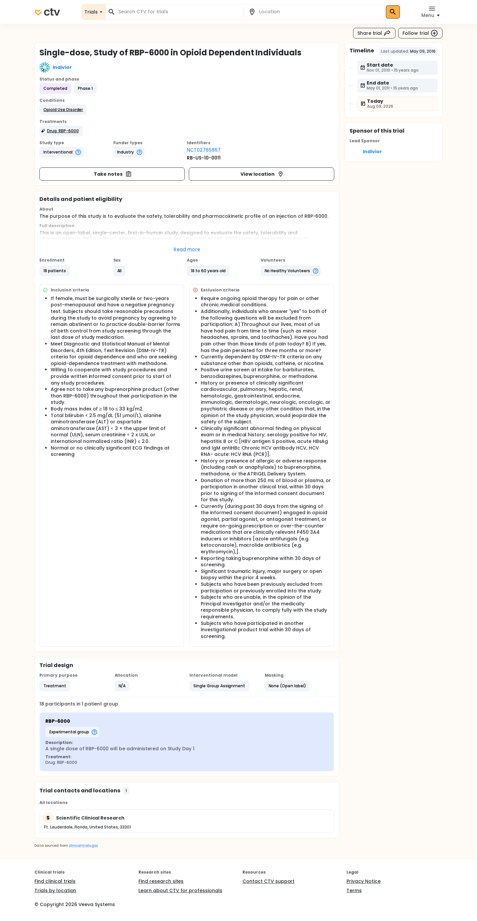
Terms (354, 890)
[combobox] (178, 12)
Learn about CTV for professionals (180, 890)
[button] (63, 109)
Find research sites (161, 881)
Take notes (113, 174)
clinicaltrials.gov (83, 845)
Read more (187, 249)
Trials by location (55, 890)
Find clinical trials (55, 881)
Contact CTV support (268, 881)
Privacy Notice (363, 881)
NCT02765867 (204, 150)
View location (262, 174)
